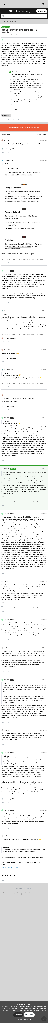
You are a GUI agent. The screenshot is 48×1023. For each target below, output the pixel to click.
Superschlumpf (8, 160)
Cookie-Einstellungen (31, 893)
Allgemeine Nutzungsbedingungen (13, 893)
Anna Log (7, 140)
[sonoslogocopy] (24, 4)
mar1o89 (6, 40)
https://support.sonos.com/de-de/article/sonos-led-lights (18, 254)
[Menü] (4, 4)
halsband (7, 469)
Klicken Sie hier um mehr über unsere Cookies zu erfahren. (29, 1010)
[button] (2, 11)
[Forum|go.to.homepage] (18, 11)
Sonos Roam (6, 115)
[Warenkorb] (43, 4)
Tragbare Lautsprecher (9, 21)
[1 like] (9, 149)
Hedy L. (6, 648)
